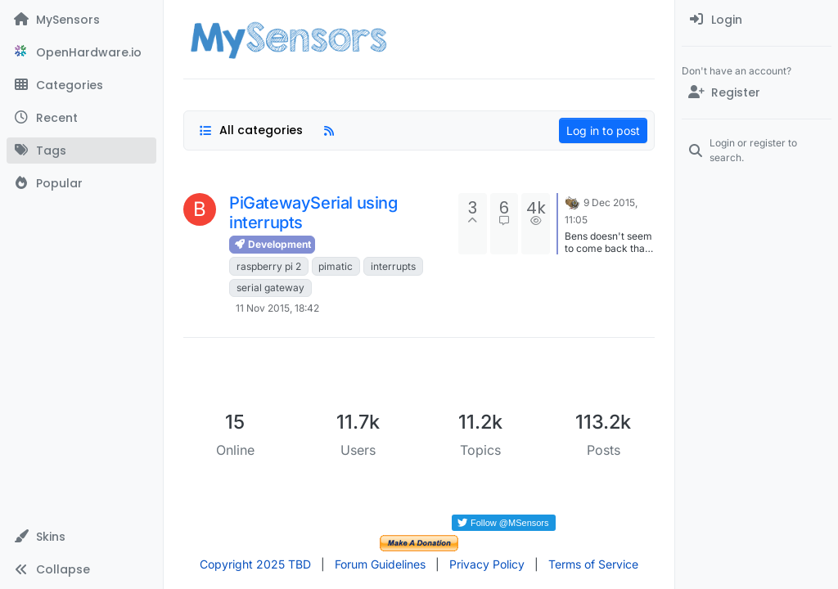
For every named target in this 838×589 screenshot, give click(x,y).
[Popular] (81, 183)
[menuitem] (756, 20)
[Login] (756, 20)
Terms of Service (593, 564)
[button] (81, 537)
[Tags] (81, 150)
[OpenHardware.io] (81, 52)
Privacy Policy (487, 564)
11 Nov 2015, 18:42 (277, 308)
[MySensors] (81, 20)
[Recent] (81, 118)
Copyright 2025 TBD (255, 564)
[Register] (756, 92)
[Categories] (81, 85)
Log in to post (603, 130)
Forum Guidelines (380, 564)
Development (272, 244)
